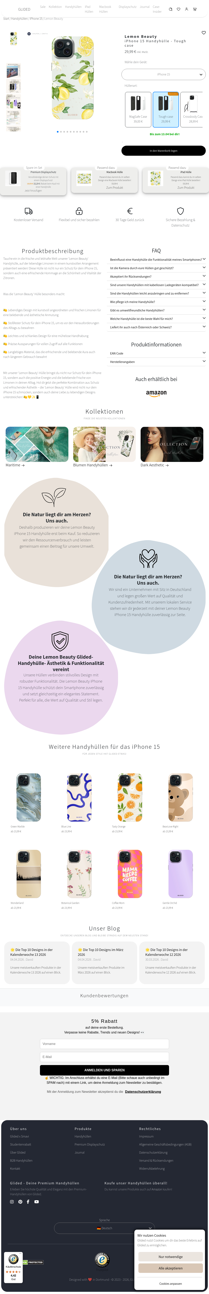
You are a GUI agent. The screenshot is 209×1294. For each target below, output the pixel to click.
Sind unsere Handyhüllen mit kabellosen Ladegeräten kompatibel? (154, 285)
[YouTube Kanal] (38, 1202)
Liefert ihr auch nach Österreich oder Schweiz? (141, 327)
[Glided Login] (187, 10)
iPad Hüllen (89, 9)
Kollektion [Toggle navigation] (55, 7)
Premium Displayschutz (90, 1144)
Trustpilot (102, 1270)
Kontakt (15, 1168)
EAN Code (116, 353)
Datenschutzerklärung (143, 1092)
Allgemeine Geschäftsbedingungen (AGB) (165, 1144)
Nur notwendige (171, 1256)
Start (6, 18)
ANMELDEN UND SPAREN (104, 1070)
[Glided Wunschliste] (171, 10)
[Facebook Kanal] (30, 1202)
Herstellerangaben (122, 362)
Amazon (157, 1189)
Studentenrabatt (20, 1144)
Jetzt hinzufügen (33, 190)
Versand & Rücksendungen (156, 1160)
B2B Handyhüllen (21, 1160)
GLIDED (24, 9)
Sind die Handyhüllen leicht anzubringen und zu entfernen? (149, 293)
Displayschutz (128, 7)
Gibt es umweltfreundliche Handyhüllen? (137, 310)
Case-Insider (157, 9)
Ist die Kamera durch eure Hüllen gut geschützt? (142, 268)
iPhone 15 (36, 18)
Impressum (146, 1136)
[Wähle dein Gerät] (163, 74)
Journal (145, 7)
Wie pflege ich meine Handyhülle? (132, 302)
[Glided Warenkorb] (195, 10)
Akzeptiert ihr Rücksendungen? (130, 276)
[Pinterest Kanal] (22, 1202)
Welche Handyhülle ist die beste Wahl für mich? (141, 319)
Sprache (104, 1220)
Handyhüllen (73, 7)
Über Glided (17, 1152)
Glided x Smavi (19, 1136)
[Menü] (20, 1254)
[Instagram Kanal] (14, 1202)
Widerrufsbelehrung (152, 1168)
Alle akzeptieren (171, 1268)
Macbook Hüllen (105, 9)
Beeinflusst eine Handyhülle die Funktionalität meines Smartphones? (156, 260)
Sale (42, 7)
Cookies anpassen (170, 1284)
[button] (58, 132)
